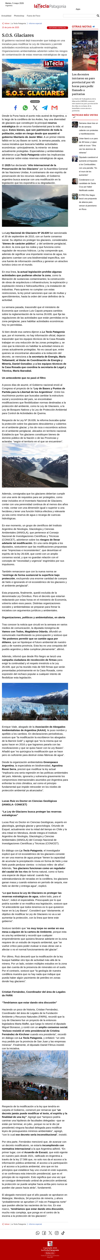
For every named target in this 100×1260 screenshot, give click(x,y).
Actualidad (6, 16)
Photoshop (19, 16)
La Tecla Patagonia (18, 23)
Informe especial (35, 23)
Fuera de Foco (33, 16)
